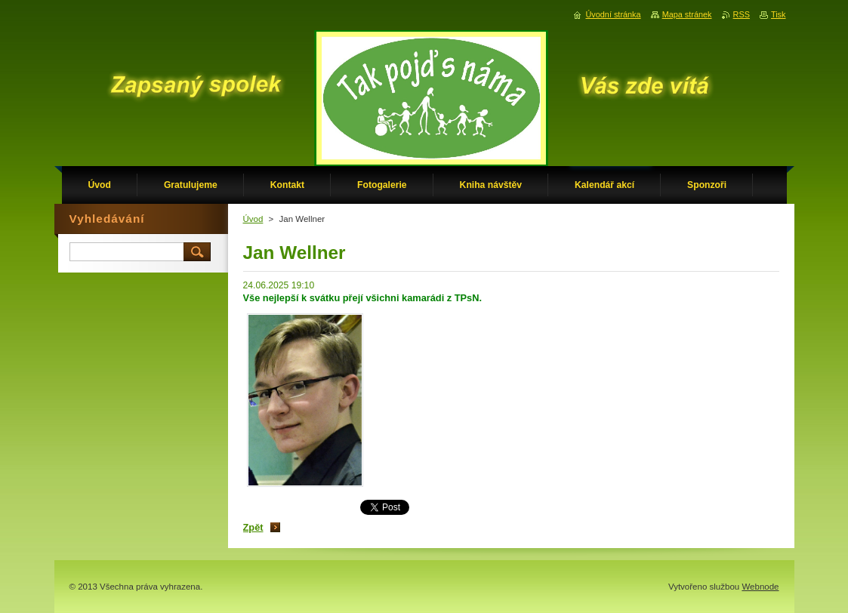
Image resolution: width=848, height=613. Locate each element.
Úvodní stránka (612, 14)
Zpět (253, 527)
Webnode (760, 586)
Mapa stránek (687, 14)
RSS (741, 14)
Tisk (778, 14)
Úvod (253, 218)
